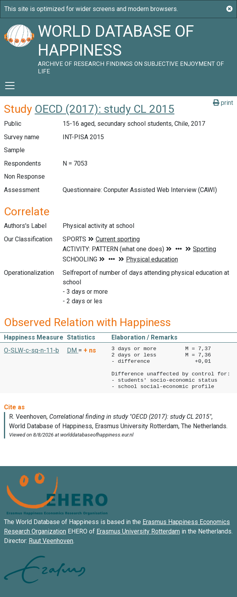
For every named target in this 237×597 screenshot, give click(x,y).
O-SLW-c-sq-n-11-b (31, 350)
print (223, 102)
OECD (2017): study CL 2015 (104, 109)
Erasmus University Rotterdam (138, 531)
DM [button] (72, 350)
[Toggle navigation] (10, 85)
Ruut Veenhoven (51, 541)
